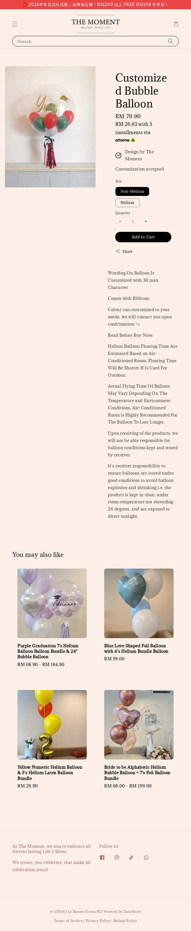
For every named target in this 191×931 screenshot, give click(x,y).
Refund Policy (125, 921)
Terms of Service (68, 921)
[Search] (171, 41)
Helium (127, 202)
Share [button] (124, 251)
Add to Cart (143, 236)
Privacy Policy (98, 921)
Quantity (122, 213)
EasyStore (132, 911)
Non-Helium (132, 191)
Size (118, 181)
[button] (14, 23)
